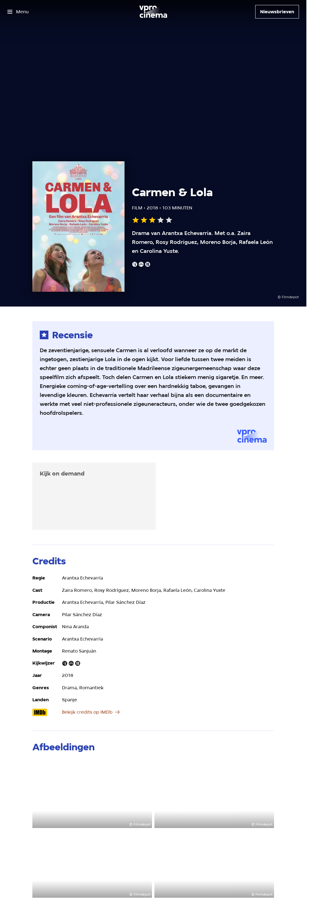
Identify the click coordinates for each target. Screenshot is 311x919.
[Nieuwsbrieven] (277, 12)
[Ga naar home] (153, 12)
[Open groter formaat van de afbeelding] (92, 794)
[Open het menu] (18, 12)
